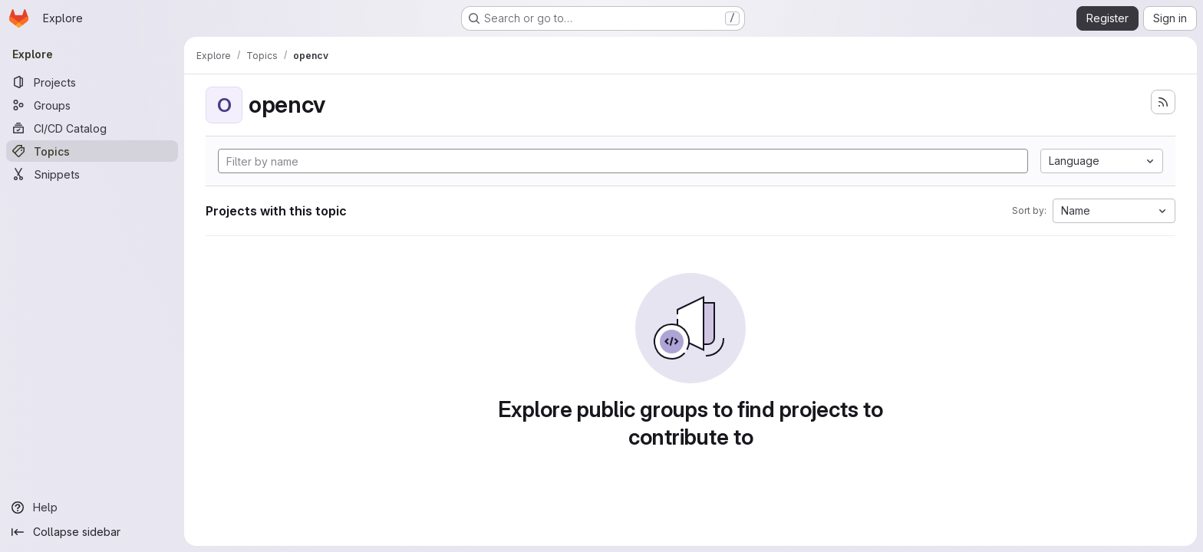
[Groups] (92, 105)
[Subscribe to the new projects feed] (1163, 102)
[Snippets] (92, 174)
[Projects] (92, 82)
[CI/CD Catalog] (92, 128)
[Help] (92, 507)
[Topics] (92, 151)
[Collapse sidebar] (92, 532)
